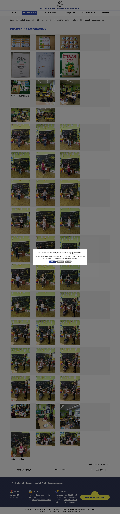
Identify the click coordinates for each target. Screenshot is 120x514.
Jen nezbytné (60, 261)
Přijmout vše (50, 261)
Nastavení (70, 261)
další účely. (75, 253)
